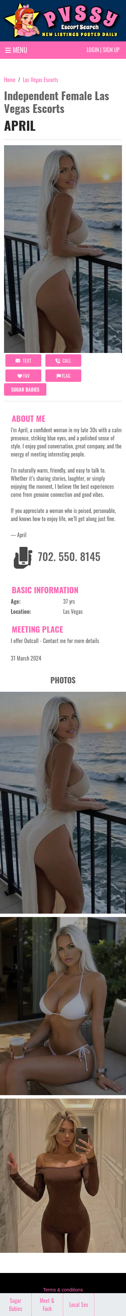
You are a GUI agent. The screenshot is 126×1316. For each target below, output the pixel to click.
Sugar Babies (25, 389)
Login (93, 50)
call (63, 360)
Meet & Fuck (47, 1305)
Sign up (111, 50)
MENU (16, 50)
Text (23, 360)
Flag (63, 375)
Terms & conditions (63, 1289)
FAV (23, 375)
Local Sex (78, 1305)
